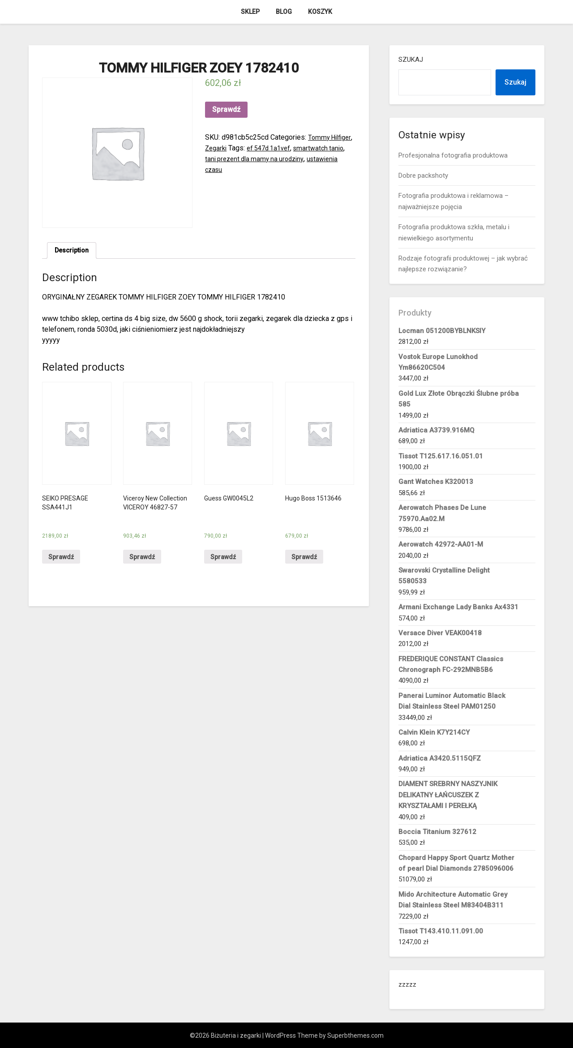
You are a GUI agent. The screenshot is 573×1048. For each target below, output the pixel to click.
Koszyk (320, 11)
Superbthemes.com (355, 1035)
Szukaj (410, 60)
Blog (284, 11)
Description (74, 251)
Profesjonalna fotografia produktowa (453, 155)
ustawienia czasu (262, 169)
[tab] (73, 251)
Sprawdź (226, 109)
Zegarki (242, 148)
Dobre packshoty (423, 175)
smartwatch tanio (231, 158)
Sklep (250, 11)
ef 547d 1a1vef (298, 148)
